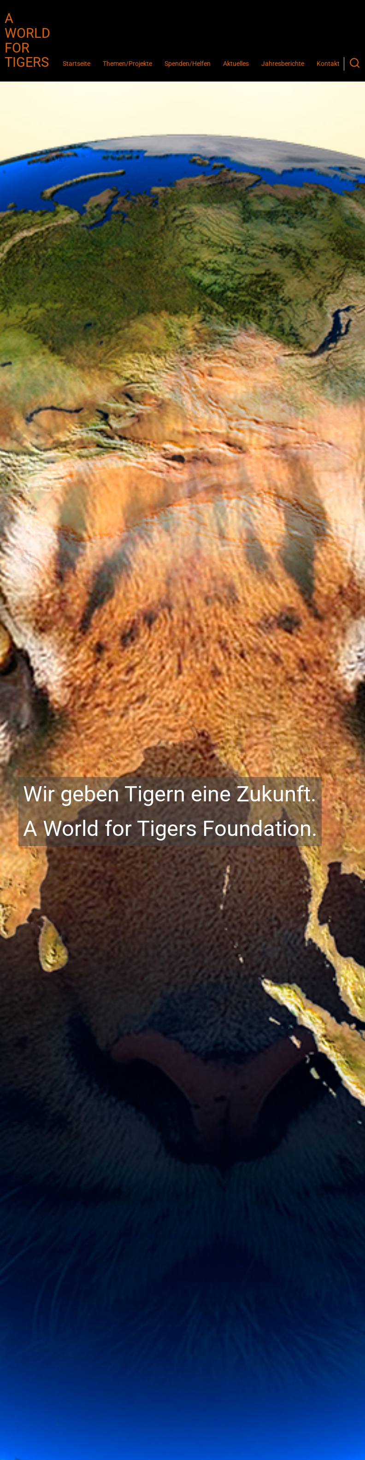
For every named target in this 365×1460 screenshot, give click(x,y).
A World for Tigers (27, 40)
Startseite (76, 64)
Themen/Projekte (127, 64)
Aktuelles (236, 64)
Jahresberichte (282, 64)
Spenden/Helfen (188, 64)
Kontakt (328, 64)
